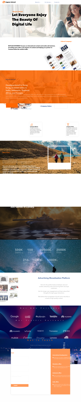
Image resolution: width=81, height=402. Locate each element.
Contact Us (56, 2)
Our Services (48, 2)
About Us (37, 2)
